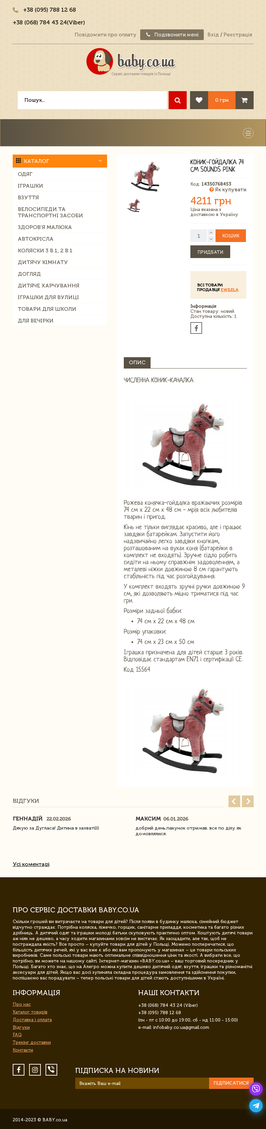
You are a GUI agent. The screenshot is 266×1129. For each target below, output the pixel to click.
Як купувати (227, 190)
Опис (137, 362)
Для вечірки (36, 320)
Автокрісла (36, 239)
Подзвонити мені (172, 35)
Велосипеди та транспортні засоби (50, 212)
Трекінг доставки (32, 1042)
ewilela (230, 289)
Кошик (230, 235)
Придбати (210, 252)
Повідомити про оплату (106, 35)
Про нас (22, 1004)
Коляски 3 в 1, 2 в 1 (45, 250)
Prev (234, 801)
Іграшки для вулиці (48, 297)
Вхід (213, 35)
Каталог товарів (30, 1011)
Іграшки (30, 186)
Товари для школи (47, 309)
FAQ (17, 1034)
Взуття (28, 197)
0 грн (222, 100)
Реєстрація (238, 35)
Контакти (23, 1050)
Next (248, 801)
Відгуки (21, 1027)
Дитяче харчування (48, 285)
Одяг (25, 174)
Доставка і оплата (32, 1019)
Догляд (29, 274)
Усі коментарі (31, 864)
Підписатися (231, 1083)
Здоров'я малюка (45, 227)
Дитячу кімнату (43, 262)
